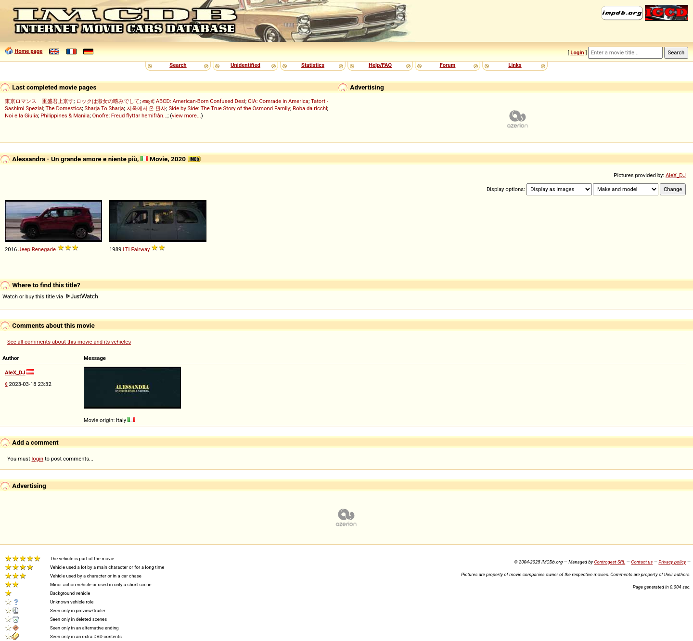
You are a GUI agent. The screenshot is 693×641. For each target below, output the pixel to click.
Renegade (44, 249)
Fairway (140, 249)
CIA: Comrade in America (278, 101)
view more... (186, 115)
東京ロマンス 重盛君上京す (39, 101)
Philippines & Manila (65, 115)
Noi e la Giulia (21, 115)
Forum (448, 65)
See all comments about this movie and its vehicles (69, 341)
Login (577, 52)
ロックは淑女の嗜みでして (108, 101)
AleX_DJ (676, 175)
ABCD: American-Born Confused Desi (200, 101)
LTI (126, 249)
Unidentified (245, 65)
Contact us (642, 561)
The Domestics (64, 108)
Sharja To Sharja (104, 108)
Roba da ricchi (310, 108)
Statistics (312, 65)
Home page (28, 51)
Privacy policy (672, 561)
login (38, 458)
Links (514, 65)
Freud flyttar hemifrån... (139, 115)
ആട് (147, 101)
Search (177, 65)
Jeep (24, 249)
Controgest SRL (609, 561)
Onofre (100, 115)
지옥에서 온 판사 (147, 108)
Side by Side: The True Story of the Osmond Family (229, 108)
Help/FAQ (380, 65)
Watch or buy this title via (50, 296)
